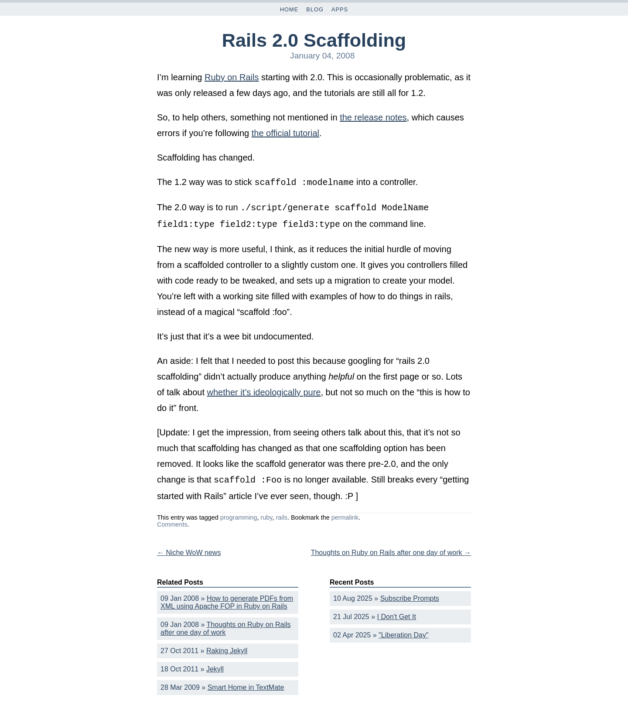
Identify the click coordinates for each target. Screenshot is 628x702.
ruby (267, 513)
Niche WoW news (189, 549)
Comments (172, 520)
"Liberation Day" (404, 631)
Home (289, 9)
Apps (339, 9)
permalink (344, 513)
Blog (315, 9)
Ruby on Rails (232, 77)
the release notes (373, 117)
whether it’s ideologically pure (264, 389)
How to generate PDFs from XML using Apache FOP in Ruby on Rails (226, 598)
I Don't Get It (396, 613)
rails (281, 513)
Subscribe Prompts (409, 595)
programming (238, 513)
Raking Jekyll (226, 647)
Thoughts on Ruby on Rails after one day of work (391, 549)
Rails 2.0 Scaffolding (314, 40)
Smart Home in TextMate (246, 684)
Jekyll (215, 665)
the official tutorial (285, 133)
